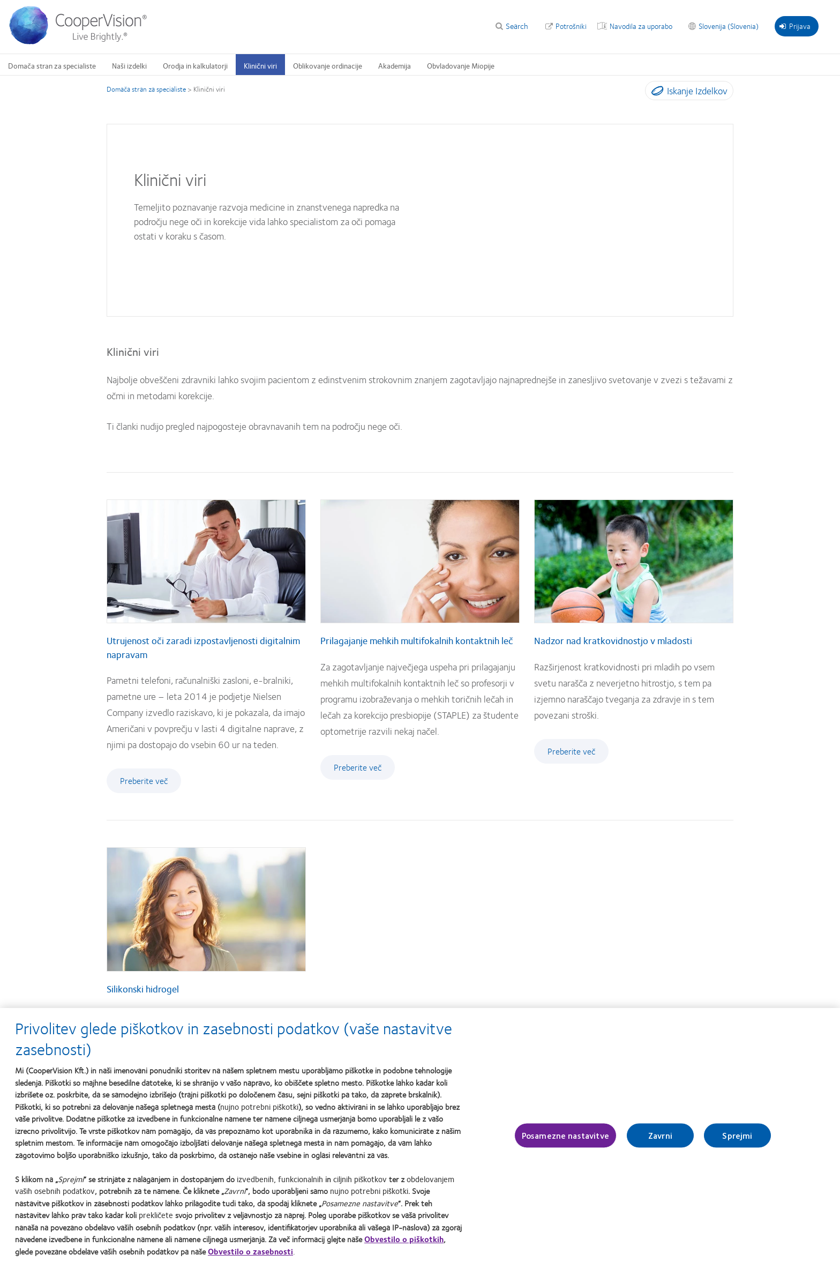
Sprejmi (737, 1139)
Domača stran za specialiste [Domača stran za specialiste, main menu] (52, 65)
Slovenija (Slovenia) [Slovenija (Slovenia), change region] (729, 26)
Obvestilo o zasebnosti (250, 1255)
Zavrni (660, 1139)
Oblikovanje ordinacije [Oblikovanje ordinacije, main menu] (327, 65)
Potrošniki (571, 26)
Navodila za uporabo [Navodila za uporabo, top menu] (641, 26)
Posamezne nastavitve (565, 1139)
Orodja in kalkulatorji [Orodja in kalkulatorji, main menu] (195, 65)
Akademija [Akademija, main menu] (394, 65)
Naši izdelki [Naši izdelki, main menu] (129, 65)
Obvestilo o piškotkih (404, 1243)
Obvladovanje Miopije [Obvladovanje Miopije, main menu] (460, 65)
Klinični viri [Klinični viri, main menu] (260, 65)
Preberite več (144, 780)
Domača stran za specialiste (146, 89)
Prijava (795, 26)
